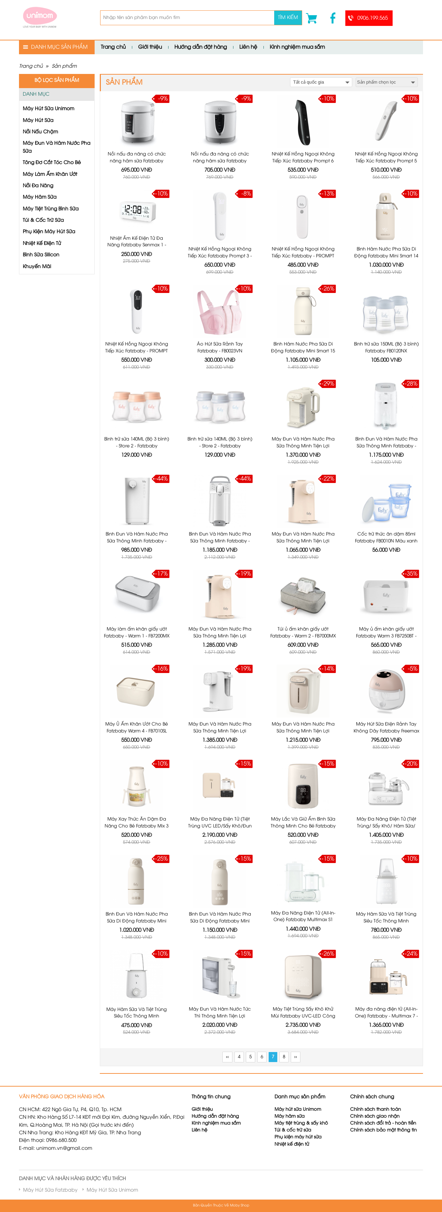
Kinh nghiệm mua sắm (297, 47)
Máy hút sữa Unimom (298, 1109)
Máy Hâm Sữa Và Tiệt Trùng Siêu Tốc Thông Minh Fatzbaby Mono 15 (136, 963)
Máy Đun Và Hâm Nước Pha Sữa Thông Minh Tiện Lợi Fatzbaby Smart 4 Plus (220, 583)
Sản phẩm (64, 66)
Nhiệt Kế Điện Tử (42, 244)
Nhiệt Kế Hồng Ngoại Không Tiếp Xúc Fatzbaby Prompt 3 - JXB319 (220, 256)
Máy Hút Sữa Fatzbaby (50, 1190)
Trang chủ (113, 47)
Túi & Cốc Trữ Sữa (43, 220)
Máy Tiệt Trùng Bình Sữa (51, 209)
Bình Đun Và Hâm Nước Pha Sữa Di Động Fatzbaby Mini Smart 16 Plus (137, 868)
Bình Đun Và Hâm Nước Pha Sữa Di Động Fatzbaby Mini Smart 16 (220, 868)
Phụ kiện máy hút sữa (298, 1137)
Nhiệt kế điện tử (292, 1144)
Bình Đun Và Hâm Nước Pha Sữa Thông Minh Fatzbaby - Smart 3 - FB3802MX (137, 541)
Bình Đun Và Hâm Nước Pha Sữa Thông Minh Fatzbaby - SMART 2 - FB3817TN (386, 446)
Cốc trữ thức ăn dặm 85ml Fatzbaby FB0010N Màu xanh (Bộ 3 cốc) (386, 488)
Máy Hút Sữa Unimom (48, 109)
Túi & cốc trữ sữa (293, 1130)
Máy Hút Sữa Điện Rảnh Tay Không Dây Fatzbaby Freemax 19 (386, 678)
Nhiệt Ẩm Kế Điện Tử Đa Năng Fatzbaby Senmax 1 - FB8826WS (136, 245)
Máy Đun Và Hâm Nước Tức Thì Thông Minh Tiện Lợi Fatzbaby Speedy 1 (220, 963)
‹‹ (227, 1057)
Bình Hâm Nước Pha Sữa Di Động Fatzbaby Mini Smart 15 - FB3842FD (303, 351)
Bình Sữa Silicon (41, 255)
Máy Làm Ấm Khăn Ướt (50, 174)
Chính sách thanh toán (375, 1109)
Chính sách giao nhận (375, 1116)
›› (295, 1057)
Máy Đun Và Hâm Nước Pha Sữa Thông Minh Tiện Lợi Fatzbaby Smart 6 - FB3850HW (303, 678)
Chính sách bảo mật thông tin (383, 1130)
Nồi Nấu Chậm (40, 132)
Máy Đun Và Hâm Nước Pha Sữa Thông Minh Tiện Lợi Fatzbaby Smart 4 (303, 488)
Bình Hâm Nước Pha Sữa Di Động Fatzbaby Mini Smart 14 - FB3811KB (386, 256)
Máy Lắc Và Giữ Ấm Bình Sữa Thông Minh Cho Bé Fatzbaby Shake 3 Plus (303, 773)
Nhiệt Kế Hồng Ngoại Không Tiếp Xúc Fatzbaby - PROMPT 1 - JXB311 (303, 256)
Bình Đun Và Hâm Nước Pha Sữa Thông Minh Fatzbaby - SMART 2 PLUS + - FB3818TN (220, 541)
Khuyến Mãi (37, 267)
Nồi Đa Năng (38, 186)
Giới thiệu (150, 47)
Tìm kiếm (288, 18)
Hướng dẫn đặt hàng (200, 47)
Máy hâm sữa (290, 1116)
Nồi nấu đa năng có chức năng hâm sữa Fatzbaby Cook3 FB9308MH (137, 161)
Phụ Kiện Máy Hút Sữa (49, 232)
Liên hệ (248, 47)
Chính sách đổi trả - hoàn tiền (383, 1123)
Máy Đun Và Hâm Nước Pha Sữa (56, 147)
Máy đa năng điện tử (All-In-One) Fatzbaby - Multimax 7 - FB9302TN (386, 963)
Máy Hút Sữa (38, 121)
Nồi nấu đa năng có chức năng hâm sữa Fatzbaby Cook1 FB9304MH (220, 161)
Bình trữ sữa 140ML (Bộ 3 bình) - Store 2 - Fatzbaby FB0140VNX (220, 446)
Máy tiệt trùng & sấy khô (301, 1123)
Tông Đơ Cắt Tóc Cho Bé (52, 163)
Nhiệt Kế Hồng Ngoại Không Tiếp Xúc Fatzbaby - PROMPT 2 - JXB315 (136, 351)
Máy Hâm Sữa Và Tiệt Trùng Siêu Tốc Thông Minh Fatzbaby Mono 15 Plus (386, 868)
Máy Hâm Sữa (40, 197)
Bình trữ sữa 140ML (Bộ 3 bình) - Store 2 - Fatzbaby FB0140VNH (136, 446)
